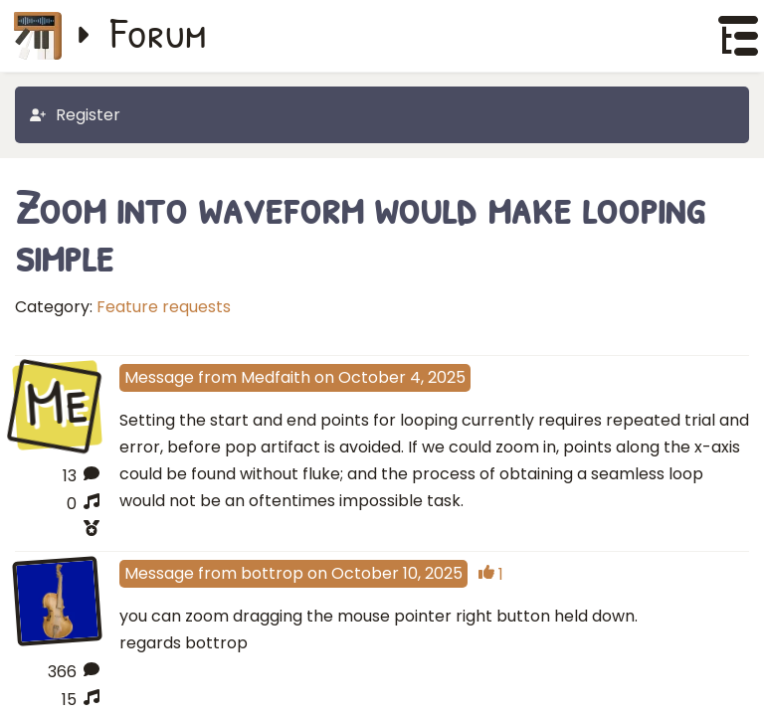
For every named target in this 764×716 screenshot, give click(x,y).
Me (57, 404)
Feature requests (163, 306)
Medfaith (275, 377)
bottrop (272, 586)
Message (159, 377)
